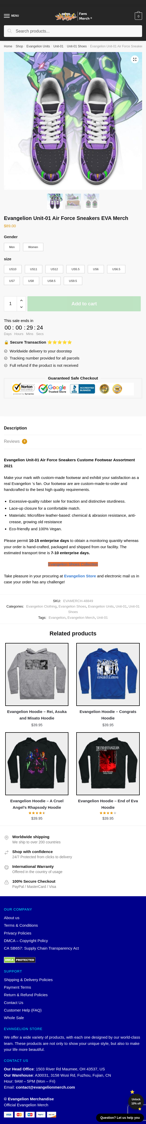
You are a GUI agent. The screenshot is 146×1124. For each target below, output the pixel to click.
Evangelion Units (38, 46)
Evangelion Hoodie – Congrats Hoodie (108, 714)
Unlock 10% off (136, 1101)
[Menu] (12, 16)
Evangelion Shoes (72, 606)
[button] (135, 59)
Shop (19, 46)
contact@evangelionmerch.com (45, 1087)
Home (8, 46)
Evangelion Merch (81, 618)
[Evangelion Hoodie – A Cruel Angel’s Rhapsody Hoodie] (36, 763)
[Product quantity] (10, 303)
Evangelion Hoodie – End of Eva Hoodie (108, 804)
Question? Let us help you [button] (120, 1118)
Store (80, 576)
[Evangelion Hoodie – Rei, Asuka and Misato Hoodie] (36, 674)
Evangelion (57, 618)
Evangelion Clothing (41, 606)
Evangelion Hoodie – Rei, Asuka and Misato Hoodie (37, 714)
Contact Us (13, 1002)
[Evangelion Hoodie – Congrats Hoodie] (107, 674)
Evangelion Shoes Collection (73, 564)
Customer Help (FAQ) (23, 1010)
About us (11, 917)
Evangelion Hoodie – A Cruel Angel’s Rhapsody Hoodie (36, 804)
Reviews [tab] (15, 441)
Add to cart (84, 303)
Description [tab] (15, 428)
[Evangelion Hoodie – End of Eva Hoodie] (107, 763)
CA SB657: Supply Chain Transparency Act (41, 948)
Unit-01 (58, 46)
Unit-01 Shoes (77, 46)
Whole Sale (14, 1017)
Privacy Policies (17, 933)
